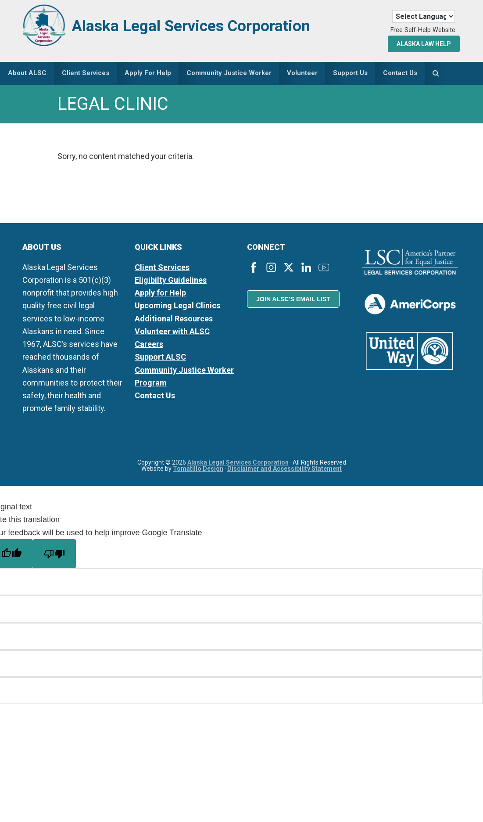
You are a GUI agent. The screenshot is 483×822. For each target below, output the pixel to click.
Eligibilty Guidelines (171, 281)
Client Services (162, 269)
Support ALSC (160, 359)
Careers (149, 346)
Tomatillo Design (198, 470)
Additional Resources (174, 320)
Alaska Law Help (424, 43)
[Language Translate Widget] (423, 16)
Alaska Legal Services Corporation (205, 25)
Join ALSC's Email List (293, 301)
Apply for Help (160, 294)
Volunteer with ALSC (172, 333)
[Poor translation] (54, 555)
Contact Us (155, 397)
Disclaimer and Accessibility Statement (284, 470)
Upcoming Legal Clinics (177, 307)
